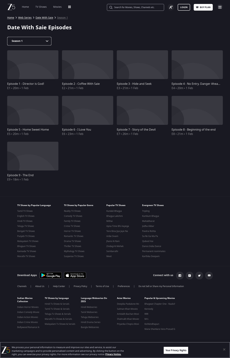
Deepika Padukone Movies (130, 303)
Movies (57, 7)
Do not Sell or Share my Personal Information (161, 285)
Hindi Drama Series (90, 321)
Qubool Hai (147, 241)
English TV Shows (25, 216)
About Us (39, 285)
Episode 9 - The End (20, 175)
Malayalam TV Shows (27, 241)
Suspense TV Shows (74, 256)
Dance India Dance (151, 246)
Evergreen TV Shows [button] (153, 205)
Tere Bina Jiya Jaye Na (117, 231)
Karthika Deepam (151, 256)
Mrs (146, 318)
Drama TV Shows (72, 241)
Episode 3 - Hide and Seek (134, 84)
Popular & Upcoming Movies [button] (159, 297)
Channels (22, 285)
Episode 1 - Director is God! (25, 84)
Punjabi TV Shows (26, 236)
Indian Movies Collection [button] (25, 299)
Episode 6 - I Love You (76, 130)
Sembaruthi (112, 251)
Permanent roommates (153, 251)
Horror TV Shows (72, 231)
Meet (109, 256)
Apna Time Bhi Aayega (117, 226)
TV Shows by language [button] (57, 297)
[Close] (224, 349)
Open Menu (220, 7)
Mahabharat (148, 221)
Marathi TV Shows (26, 256)
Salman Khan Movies (127, 308)
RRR (146, 313)
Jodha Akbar (148, 226)
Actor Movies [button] (124, 297)
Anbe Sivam (112, 236)
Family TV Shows (72, 221)
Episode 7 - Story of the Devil (136, 130)
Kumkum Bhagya (150, 216)
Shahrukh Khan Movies (128, 318)
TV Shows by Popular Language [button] (34, 205)
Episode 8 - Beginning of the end (194, 130)
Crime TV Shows (72, 226)
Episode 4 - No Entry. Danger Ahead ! (196, 84)
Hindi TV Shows (25, 221)
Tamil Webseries (89, 311)
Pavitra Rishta (149, 231)
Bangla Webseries (90, 326)
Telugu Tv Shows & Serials (58, 313)
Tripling (146, 211)
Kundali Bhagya (114, 211)
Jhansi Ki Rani (112, 241)
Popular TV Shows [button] (115, 205)
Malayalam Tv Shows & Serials (60, 323)
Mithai (109, 221)
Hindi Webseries (89, 306)
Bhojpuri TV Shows (26, 246)
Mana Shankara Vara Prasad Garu (161, 328)
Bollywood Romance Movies (31, 326)
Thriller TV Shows (72, 246)
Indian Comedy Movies (28, 311)
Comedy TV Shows (73, 216)
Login (184, 7)
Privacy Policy (80, 285)
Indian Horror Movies (28, 306)
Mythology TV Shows (74, 251)
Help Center (59, 285)
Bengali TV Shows (26, 231)
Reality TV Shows (72, 211)
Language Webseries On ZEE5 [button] (94, 299)
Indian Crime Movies (27, 321)
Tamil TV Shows (25, 211)
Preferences (124, 285)
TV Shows (41, 7)
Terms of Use (102, 285)
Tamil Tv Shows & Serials (57, 308)
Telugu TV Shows (25, 226)
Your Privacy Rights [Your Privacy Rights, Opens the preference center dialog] (175, 350)
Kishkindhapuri (151, 323)
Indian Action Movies (27, 316)
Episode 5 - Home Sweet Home (28, 130)
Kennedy (148, 308)
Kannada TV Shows (26, 251)
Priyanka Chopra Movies (129, 323)
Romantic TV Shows (73, 236)
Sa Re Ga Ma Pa (150, 236)
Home (25, 7)
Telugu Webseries (90, 316)
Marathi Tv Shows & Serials (58, 318)
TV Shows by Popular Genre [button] (78, 205)
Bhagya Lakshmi (114, 216)
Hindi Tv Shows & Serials (57, 303)
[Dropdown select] (29, 41)
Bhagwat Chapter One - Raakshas (161, 303)
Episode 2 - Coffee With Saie (81, 84)
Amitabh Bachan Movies (129, 313)
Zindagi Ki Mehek (114, 246)
